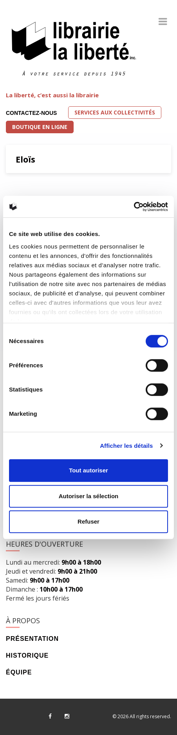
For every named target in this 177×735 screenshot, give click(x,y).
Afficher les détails (126, 445)
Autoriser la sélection (89, 496)
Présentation (32, 638)
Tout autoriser (88, 470)
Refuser (88, 521)
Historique (27, 655)
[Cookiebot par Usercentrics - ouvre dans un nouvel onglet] (133, 207)
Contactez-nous (31, 113)
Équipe (19, 672)
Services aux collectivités (114, 112)
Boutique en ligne (39, 127)
